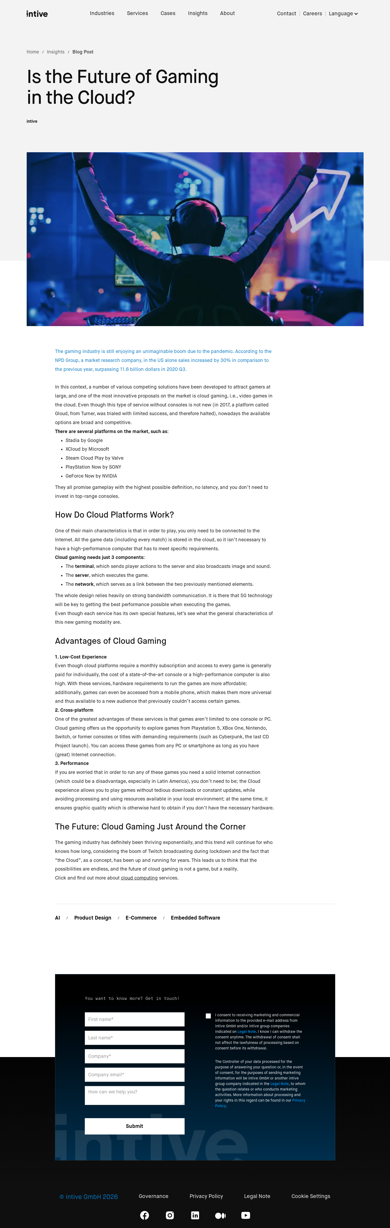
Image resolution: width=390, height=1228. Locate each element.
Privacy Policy (206, 1196)
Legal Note (247, 1031)
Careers (312, 14)
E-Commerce (141, 918)
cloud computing (139, 878)
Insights (198, 13)
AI (57, 918)
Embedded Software (195, 918)
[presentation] (246, 1127)
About (227, 13)
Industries (102, 13)
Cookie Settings (311, 1196)
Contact (286, 14)
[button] (346, 14)
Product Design (92, 918)
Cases (168, 13)
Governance (154, 1196)
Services (137, 13)
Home (33, 52)
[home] (37, 14)
